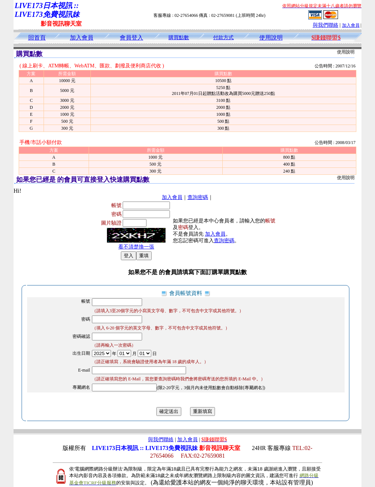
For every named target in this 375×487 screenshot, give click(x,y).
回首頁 (37, 37)
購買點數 (178, 37)
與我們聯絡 (325, 25)
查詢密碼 (198, 197)
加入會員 (351, 25)
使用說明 (271, 37)
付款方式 (223, 37)
